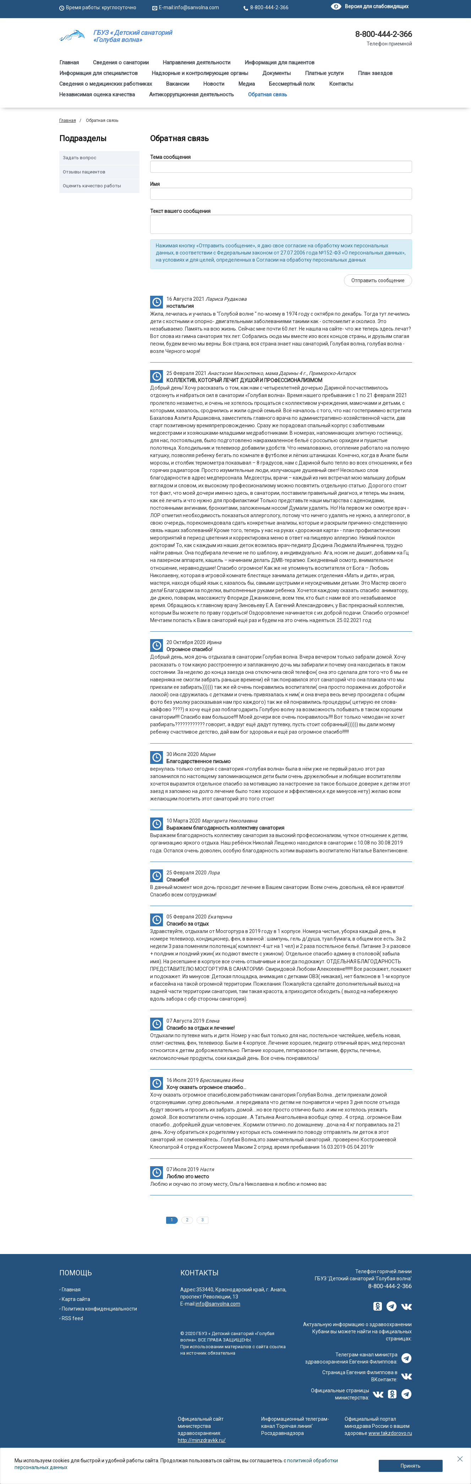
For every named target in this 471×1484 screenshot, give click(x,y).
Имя (155, 184)
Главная (69, 62)
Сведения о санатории (121, 62)
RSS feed (72, 1318)
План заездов (375, 73)
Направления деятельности (196, 62)
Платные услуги (324, 73)
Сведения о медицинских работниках (105, 84)
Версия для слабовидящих (370, 6)
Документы (276, 73)
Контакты (341, 84)
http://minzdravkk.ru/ (202, 1440)
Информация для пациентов (279, 62)
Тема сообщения (170, 157)
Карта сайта (76, 1299)
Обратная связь (267, 94)
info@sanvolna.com (196, 7)
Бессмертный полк (292, 84)
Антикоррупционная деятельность (191, 94)
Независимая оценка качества (97, 94)
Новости (213, 84)
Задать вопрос (79, 157)
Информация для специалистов (98, 73)
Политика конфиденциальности (99, 1309)
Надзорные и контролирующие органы (200, 73)
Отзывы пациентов (84, 172)
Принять (411, 1466)
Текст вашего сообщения (180, 211)
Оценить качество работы (92, 185)
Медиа (247, 84)
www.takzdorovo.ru (390, 1433)
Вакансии (177, 84)
